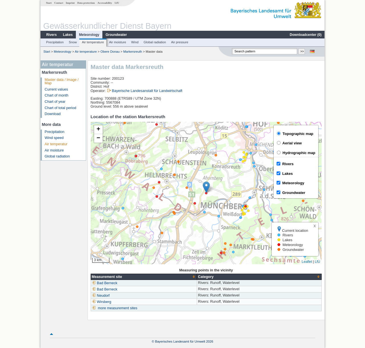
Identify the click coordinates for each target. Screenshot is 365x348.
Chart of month (56, 95)
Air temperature (93, 42)
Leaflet (307, 262)
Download (53, 114)
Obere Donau (109, 51)
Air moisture (117, 42)
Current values (56, 89)
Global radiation (155, 42)
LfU (117, 2)
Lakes (68, 35)
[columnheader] (144, 277)
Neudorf (101, 296)
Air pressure (179, 42)
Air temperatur (56, 144)
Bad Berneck (104, 283)
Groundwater (116, 35)
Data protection (86, 2)
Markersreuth (132, 51)
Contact (58, 2)
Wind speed (54, 138)
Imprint (70, 2)
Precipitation (55, 42)
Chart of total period (60, 108)
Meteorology (89, 35)
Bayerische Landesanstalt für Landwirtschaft (147, 91)
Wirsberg (101, 302)
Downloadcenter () (305, 35)
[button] (206, 187)
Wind (135, 42)
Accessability (105, 2)
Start (49, 2)
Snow (73, 42)
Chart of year (55, 102)
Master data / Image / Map (62, 81)
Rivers (51, 35)
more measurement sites (117, 308)
